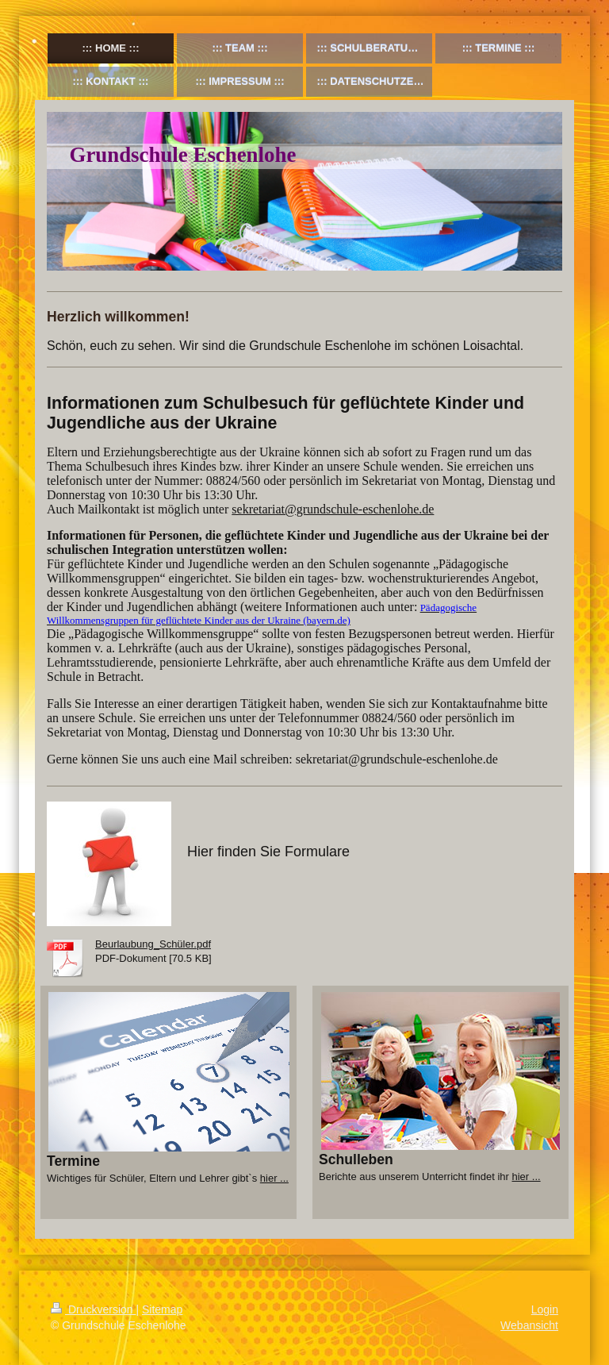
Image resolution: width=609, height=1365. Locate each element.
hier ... (274, 1178)
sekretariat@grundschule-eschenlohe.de (333, 509)
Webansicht (529, 1325)
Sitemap (162, 1309)
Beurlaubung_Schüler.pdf (153, 944)
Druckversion (93, 1309)
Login (544, 1309)
